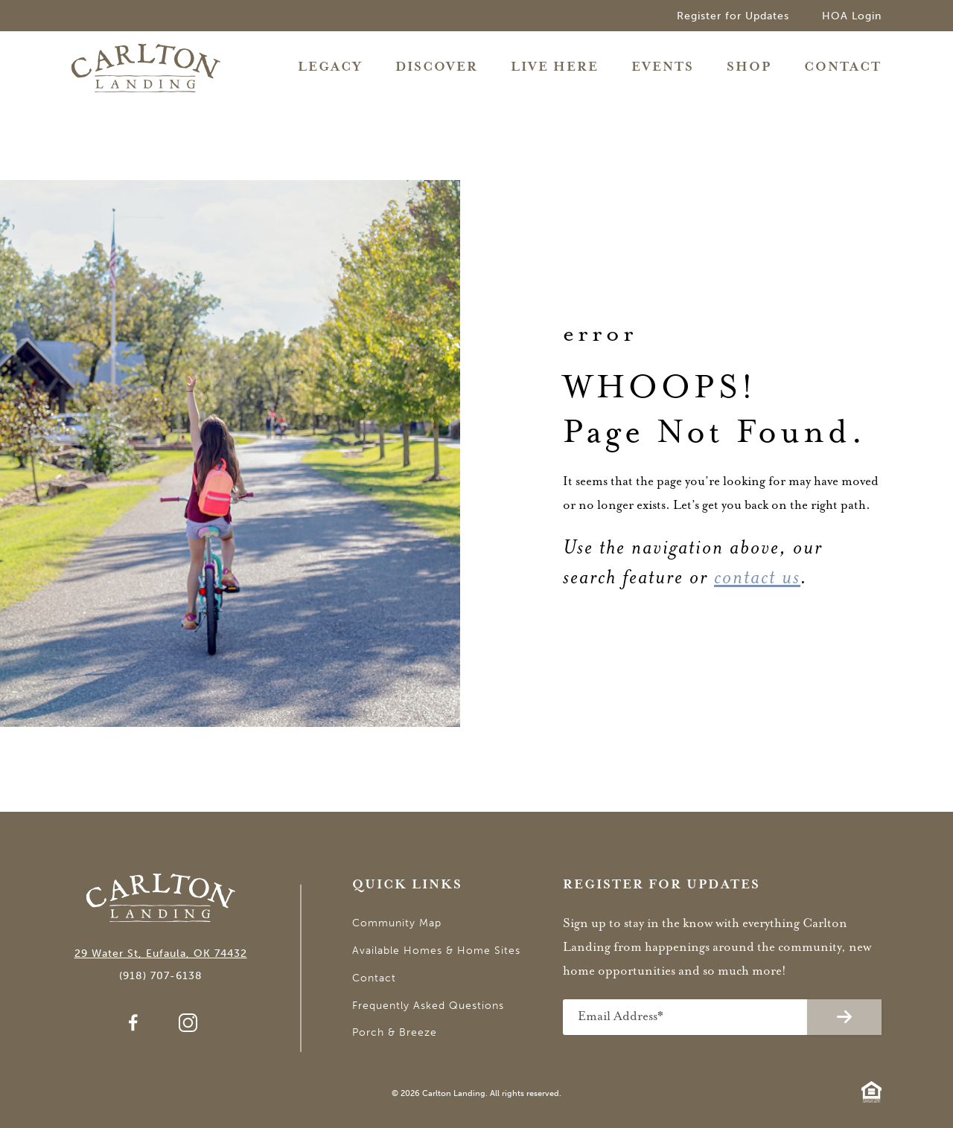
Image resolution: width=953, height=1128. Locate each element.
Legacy (330, 67)
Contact (843, 67)
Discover (436, 67)
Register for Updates (733, 16)
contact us (757, 577)
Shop (749, 67)
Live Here (555, 67)
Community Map (397, 923)
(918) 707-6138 (161, 976)
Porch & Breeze (394, 1032)
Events (662, 67)
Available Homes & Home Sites (436, 950)
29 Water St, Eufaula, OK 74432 (160, 953)
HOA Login (852, 16)
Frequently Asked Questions (428, 1005)
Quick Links (407, 885)
